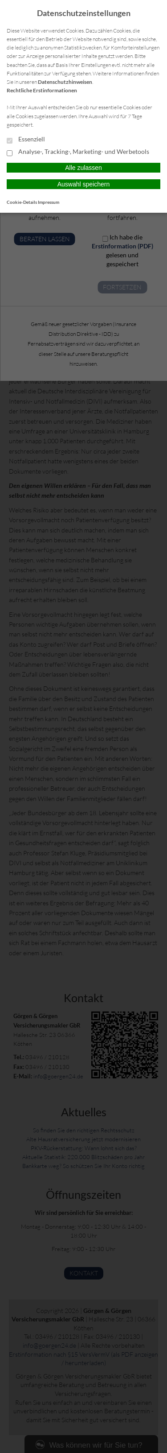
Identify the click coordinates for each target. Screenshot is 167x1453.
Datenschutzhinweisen (65, 81)
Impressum (48, 202)
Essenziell (26, 140)
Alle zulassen (83, 167)
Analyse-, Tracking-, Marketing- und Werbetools (78, 152)
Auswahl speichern (83, 184)
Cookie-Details (22, 202)
